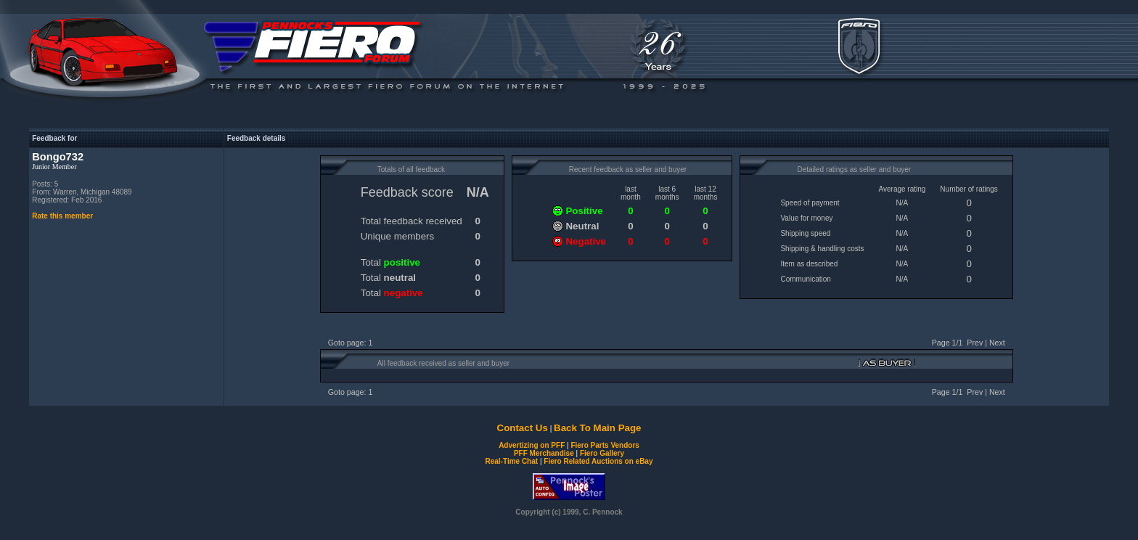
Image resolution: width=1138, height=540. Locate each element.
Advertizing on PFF (532, 445)
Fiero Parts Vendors (604, 445)
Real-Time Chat (512, 461)
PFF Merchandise (544, 453)
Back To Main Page (597, 427)
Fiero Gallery (602, 453)
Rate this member (62, 216)
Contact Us (522, 427)
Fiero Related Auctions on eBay (598, 461)
